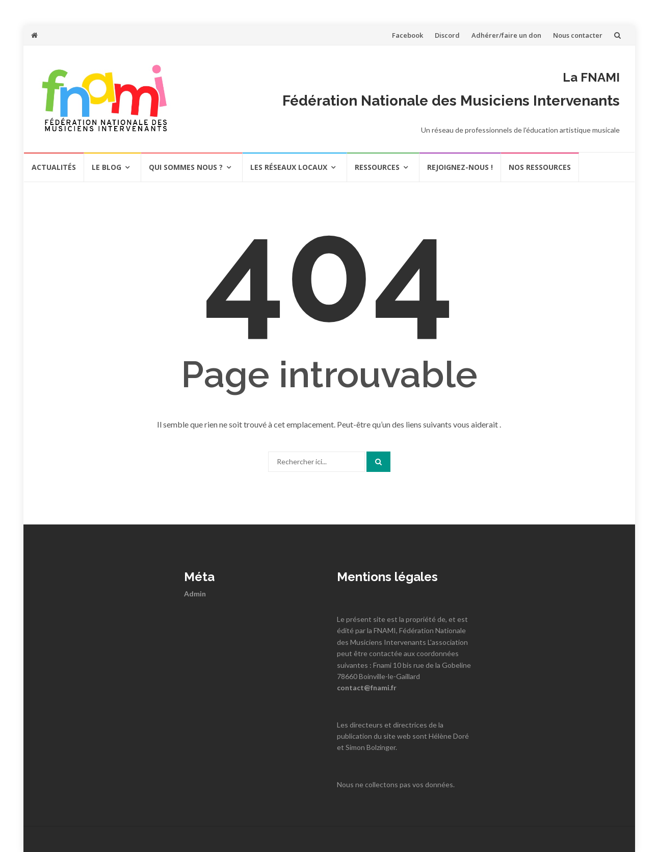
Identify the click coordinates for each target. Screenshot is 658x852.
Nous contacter (577, 35)
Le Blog (106, 167)
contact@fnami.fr (367, 687)
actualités (54, 167)
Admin (195, 593)
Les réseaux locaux (288, 167)
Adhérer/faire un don (506, 35)
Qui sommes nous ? (186, 167)
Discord (447, 35)
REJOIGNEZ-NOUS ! (460, 167)
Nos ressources (540, 167)
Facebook (407, 35)
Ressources (377, 167)
